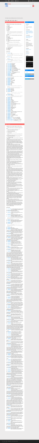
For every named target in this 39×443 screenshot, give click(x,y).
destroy (26, 36)
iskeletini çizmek (9, 48)
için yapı (13, 71)
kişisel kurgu (19, 118)
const (11, 223)
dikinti (11, 94)
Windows (6, 441)
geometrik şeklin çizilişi (13, 107)
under (9, 100)
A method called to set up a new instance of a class (16, 370)
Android (4, 441)
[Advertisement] (19, 13)
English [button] (33, 0)
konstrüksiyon (12, 78)
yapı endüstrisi (12, 90)
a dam (9, 63)
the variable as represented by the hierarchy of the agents (14, 144)
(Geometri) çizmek (10, 47)
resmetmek (9, 36)
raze (28, 37)
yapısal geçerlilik (18, 69)
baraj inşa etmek (13, 63)
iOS (2, 441)
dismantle (32, 36)
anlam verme (12, 89)
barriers (10, 72)
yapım (11, 91)
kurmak (9, 29)
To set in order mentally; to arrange (14, 427)
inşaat (11, 75)
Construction (9, 223)
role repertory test (11, 119)
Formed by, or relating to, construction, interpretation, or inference (15, 172)
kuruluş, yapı (14, 104)
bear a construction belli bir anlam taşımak (15, 103)
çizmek (9, 28)
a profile (10, 65)
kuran (11, 84)
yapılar (14, 80)
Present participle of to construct (14, 228)
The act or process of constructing (14, 306)
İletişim (17, 441)
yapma (12, 108)
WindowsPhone (9, 441)
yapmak (8, 34)
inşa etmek (8, 25)
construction (9, 78)
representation (27, 31)
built (12, 222)
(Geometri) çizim (14, 72)
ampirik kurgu (18, 117)
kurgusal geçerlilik (16, 70)
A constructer (12, 353)
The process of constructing (14, 240)
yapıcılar (12, 99)
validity (9, 69)
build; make (9, 165)
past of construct (12, 227)
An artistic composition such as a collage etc (16, 331)
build (31, 31)
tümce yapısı (12, 88)
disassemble (29, 36)
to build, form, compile (10, 137)
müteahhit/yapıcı (13, 73)
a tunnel (10, 68)
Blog (12, 441)
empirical (10, 117)
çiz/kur (8, 39)
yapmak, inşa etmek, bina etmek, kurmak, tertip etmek (14, 40)
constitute (27, 33)
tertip (11, 109)
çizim (12, 106)
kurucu (11, 83)
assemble (30, 31)
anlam (11, 79)
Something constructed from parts (11, 131)
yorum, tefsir (13, 102)
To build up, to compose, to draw (11, 164)
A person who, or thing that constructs (15, 219)
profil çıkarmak (13, 66)
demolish (27, 37)
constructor (9, 73)
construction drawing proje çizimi (14, 101)
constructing (9, 75)
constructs (9, 420)
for (9, 71)
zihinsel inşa (14, 113)
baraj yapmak (12, 64)
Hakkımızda (14, 441)
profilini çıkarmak (14, 65)
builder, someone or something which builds (16, 354)
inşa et (8, 30)
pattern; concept (10, 167)
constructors (9, 99)
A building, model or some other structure (15, 241)
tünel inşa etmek (15, 68)
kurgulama (14, 114)
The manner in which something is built (15, 297)
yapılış (11, 97)
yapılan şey (9, 37)
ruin (29, 37)
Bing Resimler (27, 53)
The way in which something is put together (16, 310)
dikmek (9, 26)
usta (11, 116)
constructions (9, 80)
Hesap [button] (29, 0)
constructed (9, 74)
